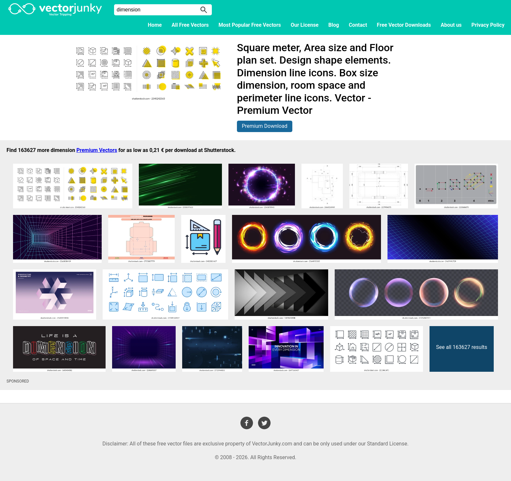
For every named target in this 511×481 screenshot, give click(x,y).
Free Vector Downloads (404, 25)
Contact (358, 25)
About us (451, 25)
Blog (333, 25)
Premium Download (264, 126)
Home (155, 25)
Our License (305, 25)
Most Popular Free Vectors (250, 25)
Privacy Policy (488, 25)
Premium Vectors (96, 150)
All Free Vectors (190, 25)
